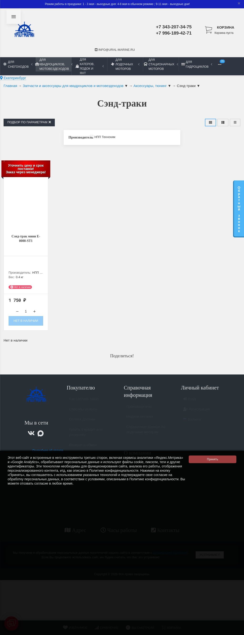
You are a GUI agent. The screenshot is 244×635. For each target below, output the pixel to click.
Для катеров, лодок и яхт (89, 66)
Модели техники (139, 420)
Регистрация (196, 413)
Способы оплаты (83, 413)
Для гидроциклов (196, 64)
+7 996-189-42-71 (174, 33)
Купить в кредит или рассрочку (85, 435)
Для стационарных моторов (161, 64)
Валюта (192, 423)
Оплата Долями (82, 423)
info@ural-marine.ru (115, 49)
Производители (139, 410)
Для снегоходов (18, 64)
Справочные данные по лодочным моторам (145, 433)
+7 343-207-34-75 (174, 26)
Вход (189, 402)
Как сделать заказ (84, 402)
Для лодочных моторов (125, 64)
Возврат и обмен (83, 448)
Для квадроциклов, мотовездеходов (53, 64)
